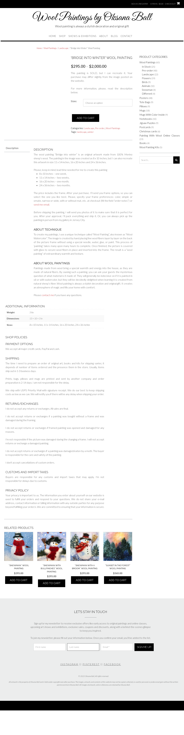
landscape (82, 132)
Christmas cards (148, 131)
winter (91, 132)
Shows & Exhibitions (82, 36)
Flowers (146, 78)
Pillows (143, 106)
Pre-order (100, 128)
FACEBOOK (112, 664)
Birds (145, 81)
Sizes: (74, 101)
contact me (48, 295)
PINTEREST (91, 664)
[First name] (49, 647)
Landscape (63, 48)
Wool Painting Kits (149, 147)
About (103, 36)
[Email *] (117, 647)
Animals (146, 85)
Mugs (142, 110)
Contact (126, 36)
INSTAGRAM (69, 664)
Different (147, 93)
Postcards (145, 127)
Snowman (147, 89)
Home (52, 36)
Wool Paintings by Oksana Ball (92, 17)
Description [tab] (12, 148)
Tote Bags (144, 102)
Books (142, 142)
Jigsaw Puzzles (147, 122)
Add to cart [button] (19, 580)
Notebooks (145, 118)
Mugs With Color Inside (152, 114)
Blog (114, 36)
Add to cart (86, 118)
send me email (41, 204)
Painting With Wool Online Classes (159, 135)
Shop (62, 36)
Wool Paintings (50, 48)
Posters (143, 97)
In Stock (146, 66)
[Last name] (83, 647)
